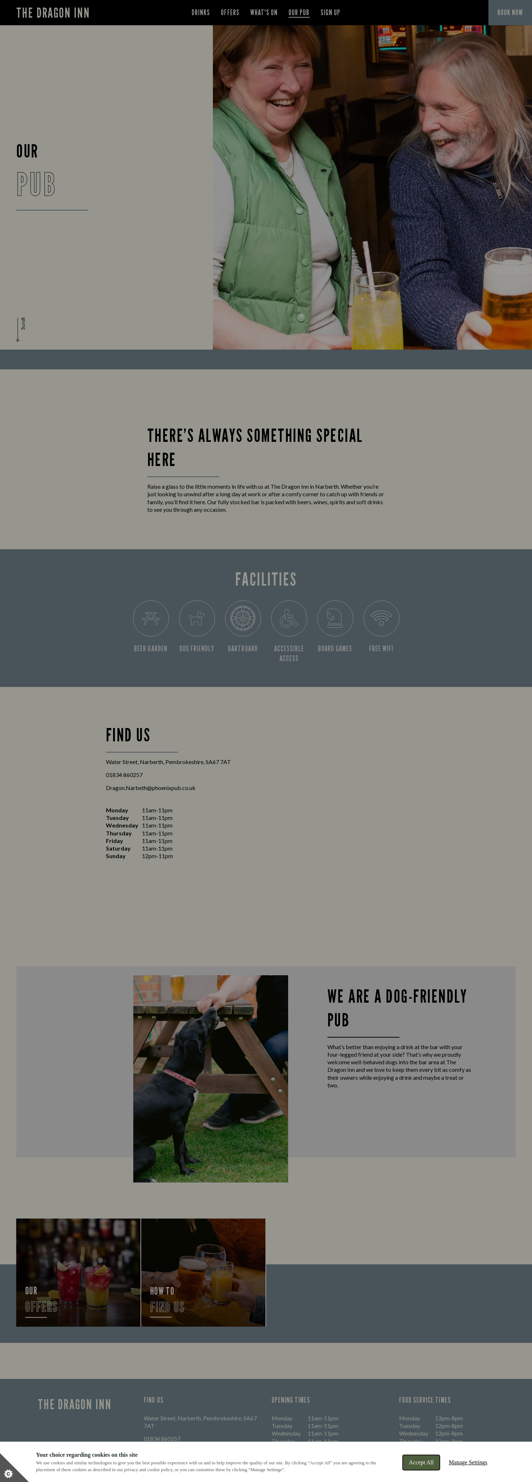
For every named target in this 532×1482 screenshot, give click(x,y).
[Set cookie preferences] (14, 1467)
